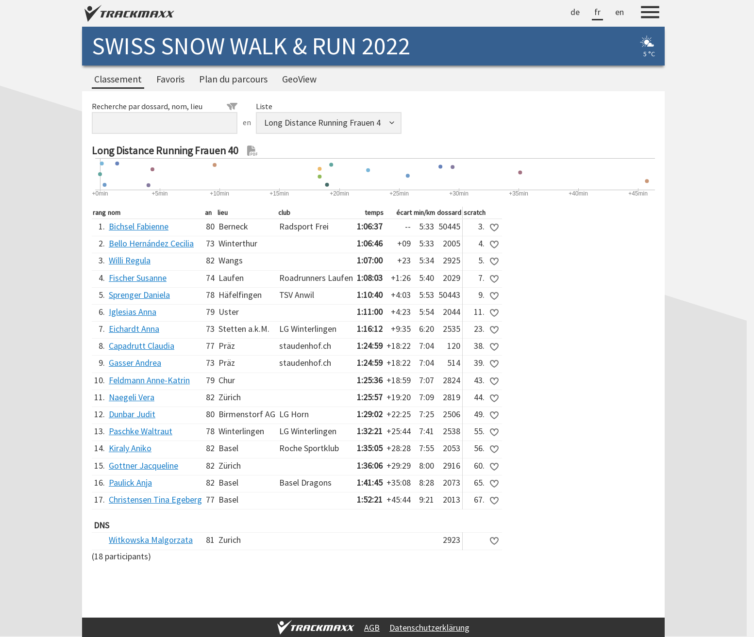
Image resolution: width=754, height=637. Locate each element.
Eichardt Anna (134, 328)
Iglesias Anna (132, 311)
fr (597, 11)
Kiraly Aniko (130, 448)
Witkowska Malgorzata (151, 539)
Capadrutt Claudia (141, 345)
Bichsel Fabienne (138, 226)
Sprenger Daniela (139, 294)
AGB (372, 627)
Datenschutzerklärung (429, 627)
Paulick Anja (130, 482)
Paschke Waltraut (140, 431)
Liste (264, 106)
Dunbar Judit (132, 414)
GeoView (299, 79)
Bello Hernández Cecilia (151, 243)
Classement (118, 79)
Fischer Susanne (138, 277)
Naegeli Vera (131, 397)
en (619, 11)
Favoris (170, 79)
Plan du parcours (233, 79)
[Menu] (650, 13)
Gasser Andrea (135, 362)
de (575, 11)
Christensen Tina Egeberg (155, 499)
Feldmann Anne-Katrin (149, 380)
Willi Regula (130, 260)
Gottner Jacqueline (143, 465)
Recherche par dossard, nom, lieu (164, 106)
